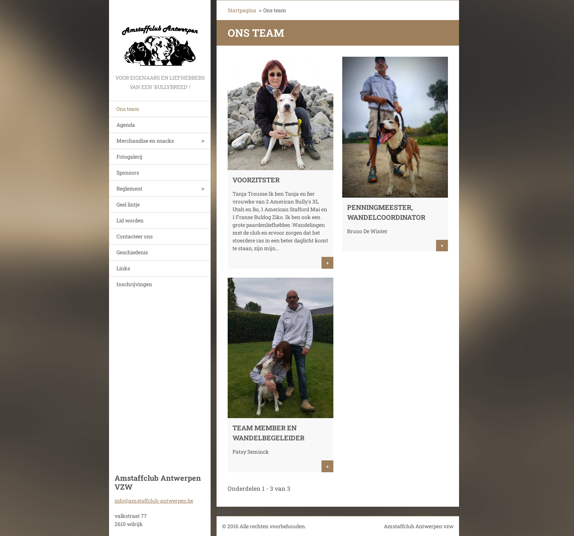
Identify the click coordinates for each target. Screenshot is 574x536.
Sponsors (127, 172)
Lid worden (130, 220)
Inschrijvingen (134, 284)
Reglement (129, 188)
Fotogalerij (129, 156)
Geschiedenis (132, 252)
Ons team (127, 108)
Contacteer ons (134, 236)
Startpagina (242, 10)
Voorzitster (256, 179)
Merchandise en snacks (145, 140)
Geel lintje (128, 204)
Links (123, 268)
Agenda (125, 124)
